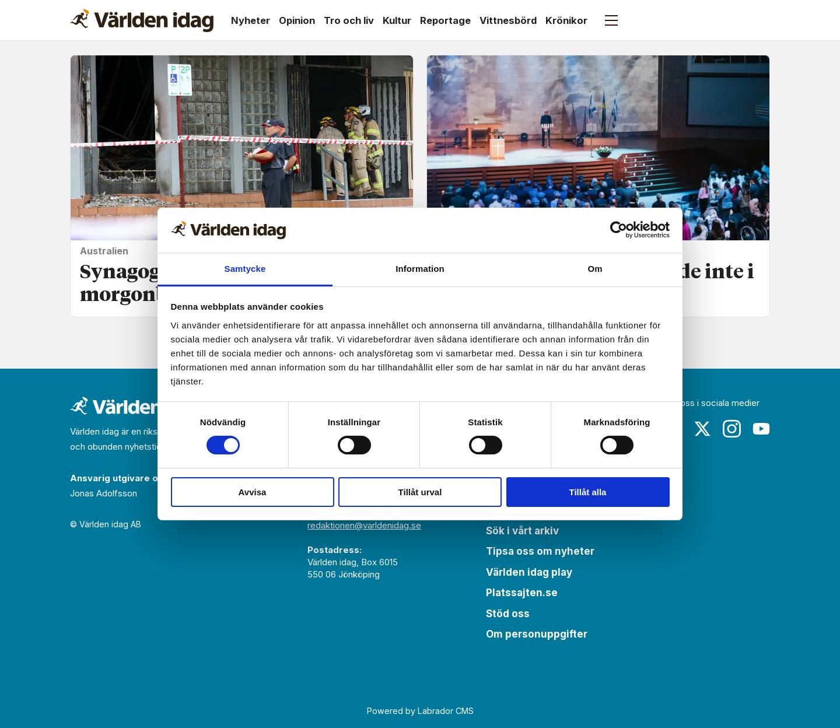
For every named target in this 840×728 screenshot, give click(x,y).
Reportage (445, 20)
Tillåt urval (420, 492)
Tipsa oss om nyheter (540, 551)
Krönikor (566, 20)
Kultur (397, 20)
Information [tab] (420, 269)
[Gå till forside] (142, 20)
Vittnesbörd (508, 20)
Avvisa (253, 492)
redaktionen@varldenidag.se (364, 525)
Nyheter (250, 20)
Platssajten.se (522, 592)
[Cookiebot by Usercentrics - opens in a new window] (619, 230)
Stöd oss (508, 614)
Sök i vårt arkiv (522, 531)
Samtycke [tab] (245, 269)
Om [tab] (594, 269)
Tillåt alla (588, 492)
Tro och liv (349, 20)
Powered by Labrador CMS (420, 711)
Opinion (297, 20)
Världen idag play (529, 572)
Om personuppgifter (536, 634)
